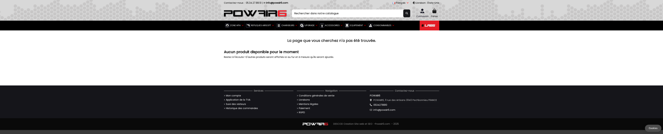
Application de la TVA (238, 99)
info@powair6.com (384, 110)
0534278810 (380, 105)
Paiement (304, 108)
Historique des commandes (242, 108)
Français (400, 2)
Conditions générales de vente (316, 95)
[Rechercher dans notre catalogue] (406, 13)
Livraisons (304, 99)
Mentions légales (308, 104)
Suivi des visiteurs (236, 104)
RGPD (302, 112)
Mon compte (233, 95)
